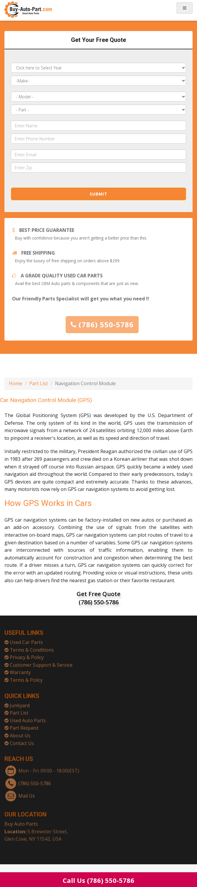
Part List (38, 383)
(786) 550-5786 (104, 324)
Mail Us (26, 793)
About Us (20, 733)
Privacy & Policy (27, 655)
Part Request (24, 725)
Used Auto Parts (28, 718)
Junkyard (20, 703)
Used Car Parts (26, 640)
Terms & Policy (26, 677)
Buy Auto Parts (21, 821)
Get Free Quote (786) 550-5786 (98, 598)
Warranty (20, 670)
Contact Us (22, 741)
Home (15, 383)
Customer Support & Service (41, 662)
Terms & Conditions (32, 647)
